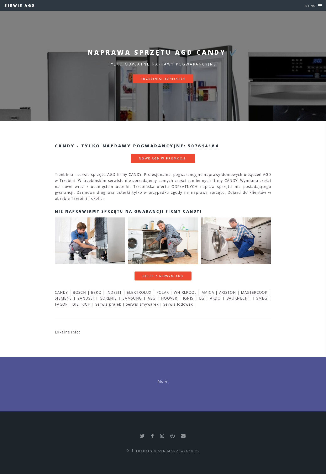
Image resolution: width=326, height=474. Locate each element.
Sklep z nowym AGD (162, 276)
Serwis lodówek (178, 304)
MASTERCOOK (254, 292)
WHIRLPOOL (185, 292)
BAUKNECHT (238, 298)
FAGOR (61, 304)
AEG (151, 298)
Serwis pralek (108, 304)
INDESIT (114, 292)
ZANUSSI (86, 298)
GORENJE (108, 298)
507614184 (203, 146)
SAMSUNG (132, 298)
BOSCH (79, 292)
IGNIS (188, 298)
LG (201, 298)
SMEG (261, 298)
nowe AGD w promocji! (163, 158)
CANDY (61, 292)
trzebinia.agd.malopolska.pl (168, 451)
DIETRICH (81, 304)
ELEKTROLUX (139, 292)
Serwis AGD (20, 5)
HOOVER (169, 298)
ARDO (215, 298)
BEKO (96, 292)
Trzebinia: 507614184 (163, 79)
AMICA (208, 292)
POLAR (163, 292)
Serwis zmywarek (142, 304)
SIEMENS (63, 298)
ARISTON (227, 292)
